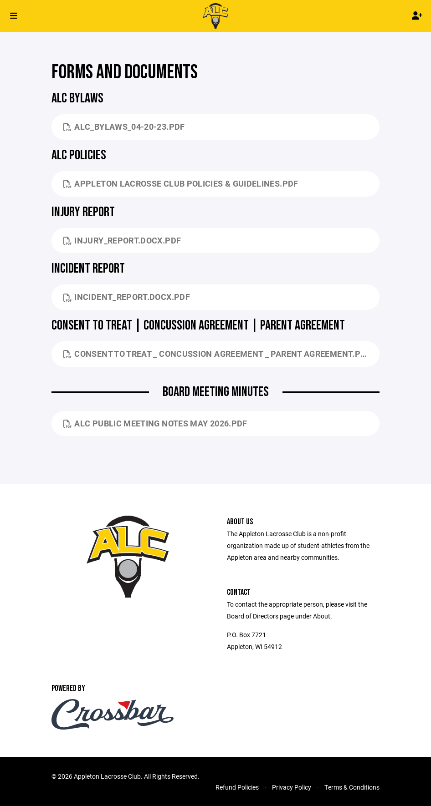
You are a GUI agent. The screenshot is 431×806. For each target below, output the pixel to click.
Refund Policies (237, 787)
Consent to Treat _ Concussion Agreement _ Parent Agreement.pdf (217, 353)
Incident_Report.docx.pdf (126, 296)
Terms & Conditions (352, 787)
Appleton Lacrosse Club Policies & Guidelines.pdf (180, 183)
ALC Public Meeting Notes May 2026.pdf (155, 423)
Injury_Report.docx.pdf (122, 240)
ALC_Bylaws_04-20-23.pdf (124, 126)
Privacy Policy (291, 787)
